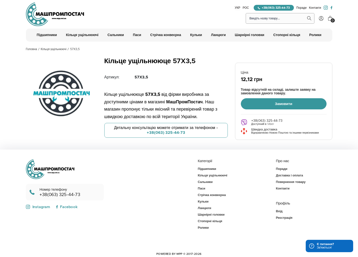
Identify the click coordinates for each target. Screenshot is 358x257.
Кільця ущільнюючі (53, 49)
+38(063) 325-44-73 (274, 7)
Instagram (38, 206)
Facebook (66, 206)
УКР (237, 7)
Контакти (315, 7)
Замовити (283, 103)
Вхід (279, 210)
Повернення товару (290, 181)
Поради (301, 7)
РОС (246, 7)
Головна (31, 49)
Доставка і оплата (289, 175)
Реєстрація (284, 217)
